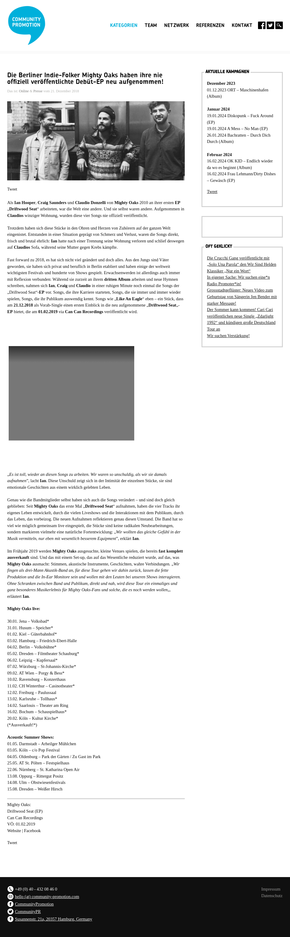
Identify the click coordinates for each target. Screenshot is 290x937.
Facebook (32, 830)
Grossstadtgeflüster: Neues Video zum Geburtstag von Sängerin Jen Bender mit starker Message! (242, 296)
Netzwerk (176, 25)
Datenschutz (272, 895)
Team (151, 25)
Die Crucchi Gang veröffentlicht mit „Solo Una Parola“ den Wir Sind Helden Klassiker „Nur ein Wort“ (241, 264)
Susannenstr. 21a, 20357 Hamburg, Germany (53, 919)
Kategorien (124, 25)
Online (24, 91)
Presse (38, 91)
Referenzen (210, 25)
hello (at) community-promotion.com (47, 896)
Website (14, 830)
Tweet (12, 189)
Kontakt (242, 25)
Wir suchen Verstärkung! (228, 335)
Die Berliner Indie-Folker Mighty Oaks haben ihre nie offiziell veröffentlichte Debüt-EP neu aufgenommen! (85, 78)
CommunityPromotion (34, 904)
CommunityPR (28, 911)
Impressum (270, 889)
